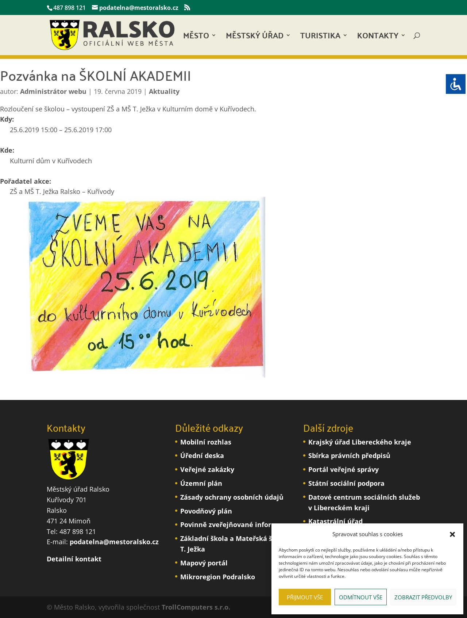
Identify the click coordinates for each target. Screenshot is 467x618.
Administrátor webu (53, 91)
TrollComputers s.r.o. (196, 607)
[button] (452, 534)
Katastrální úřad (335, 521)
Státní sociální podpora (346, 483)
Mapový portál (204, 562)
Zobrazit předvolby (423, 597)
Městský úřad (254, 37)
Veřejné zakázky (207, 469)
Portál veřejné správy (343, 469)
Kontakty (377, 37)
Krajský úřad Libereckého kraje (359, 442)
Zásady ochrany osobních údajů (231, 497)
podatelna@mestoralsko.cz (114, 541)
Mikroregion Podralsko (217, 576)
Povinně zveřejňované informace (234, 524)
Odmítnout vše (360, 597)
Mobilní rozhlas (205, 442)
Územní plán (201, 483)
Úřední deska (202, 455)
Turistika (320, 37)
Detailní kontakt (74, 558)
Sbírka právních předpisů (349, 455)
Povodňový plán (206, 511)
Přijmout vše (305, 597)
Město (196, 37)
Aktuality (164, 91)
